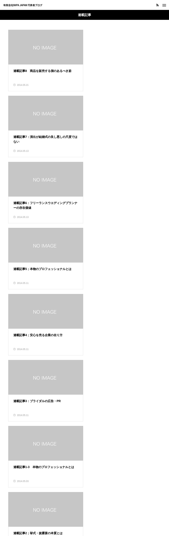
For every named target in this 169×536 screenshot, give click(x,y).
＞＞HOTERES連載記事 (24, 383)
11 (88, 368)
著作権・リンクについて (84, 521)
